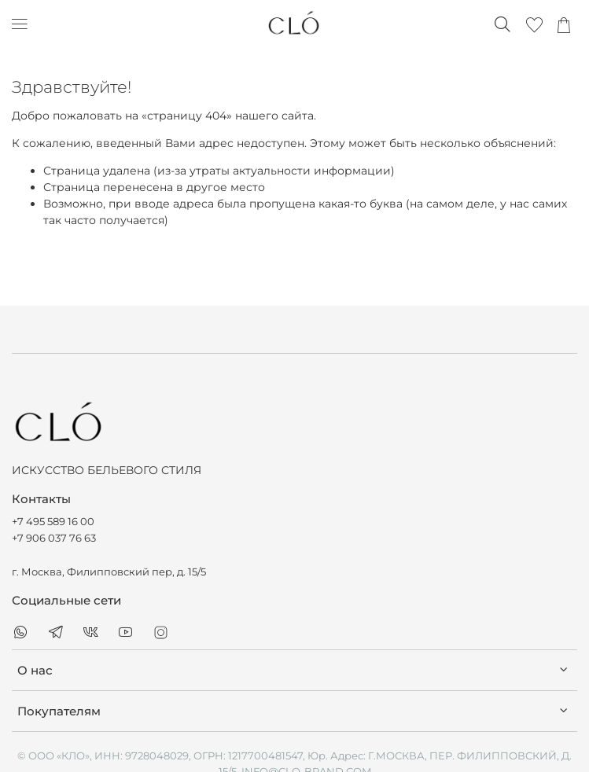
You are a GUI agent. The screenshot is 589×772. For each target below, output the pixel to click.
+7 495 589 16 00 (53, 522)
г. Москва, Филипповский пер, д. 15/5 (109, 572)
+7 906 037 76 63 (54, 538)
